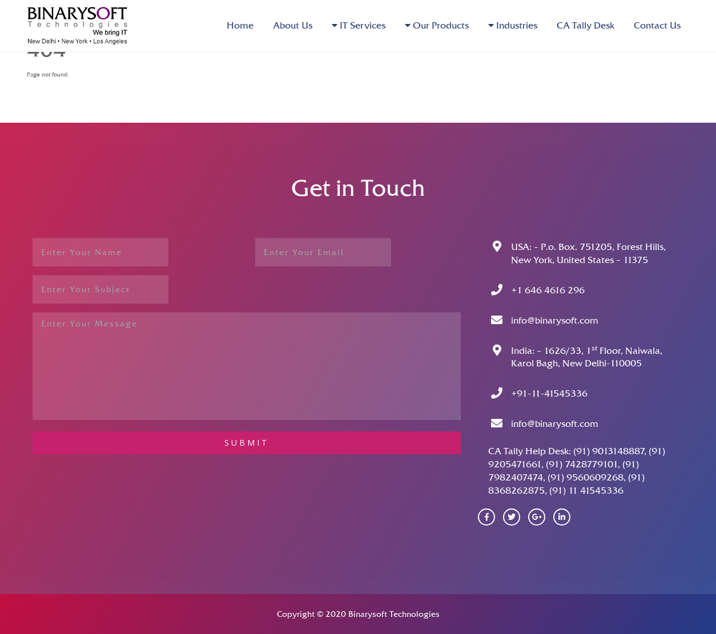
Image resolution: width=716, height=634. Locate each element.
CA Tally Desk (585, 25)
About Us (292, 25)
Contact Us (657, 25)
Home (240, 25)
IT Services (358, 25)
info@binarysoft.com (554, 320)
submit (246, 442)
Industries (512, 25)
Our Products (437, 25)
